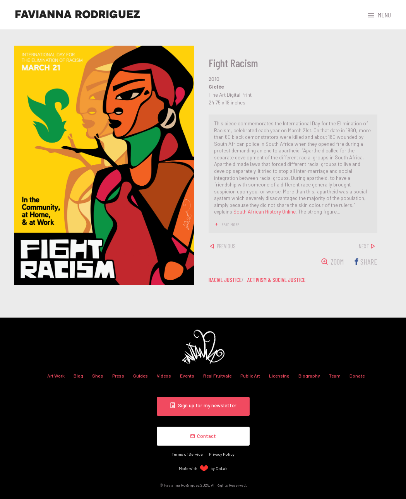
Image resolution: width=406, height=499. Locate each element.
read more (230, 224)
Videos (164, 375)
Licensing (279, 375)
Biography (309, 375)
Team (335, 375)
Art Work (56, 375)
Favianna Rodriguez (77, 15)
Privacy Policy (222, 453)
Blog (78, 375)
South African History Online (264, 211)
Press (118, 375)
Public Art (250, 375)
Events (187, 375)
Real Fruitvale (217, 375)
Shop (97, 375)
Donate (357, 375)
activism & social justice (276, 279)
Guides (140, 375)
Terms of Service (187, 453)
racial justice (225, 279)
